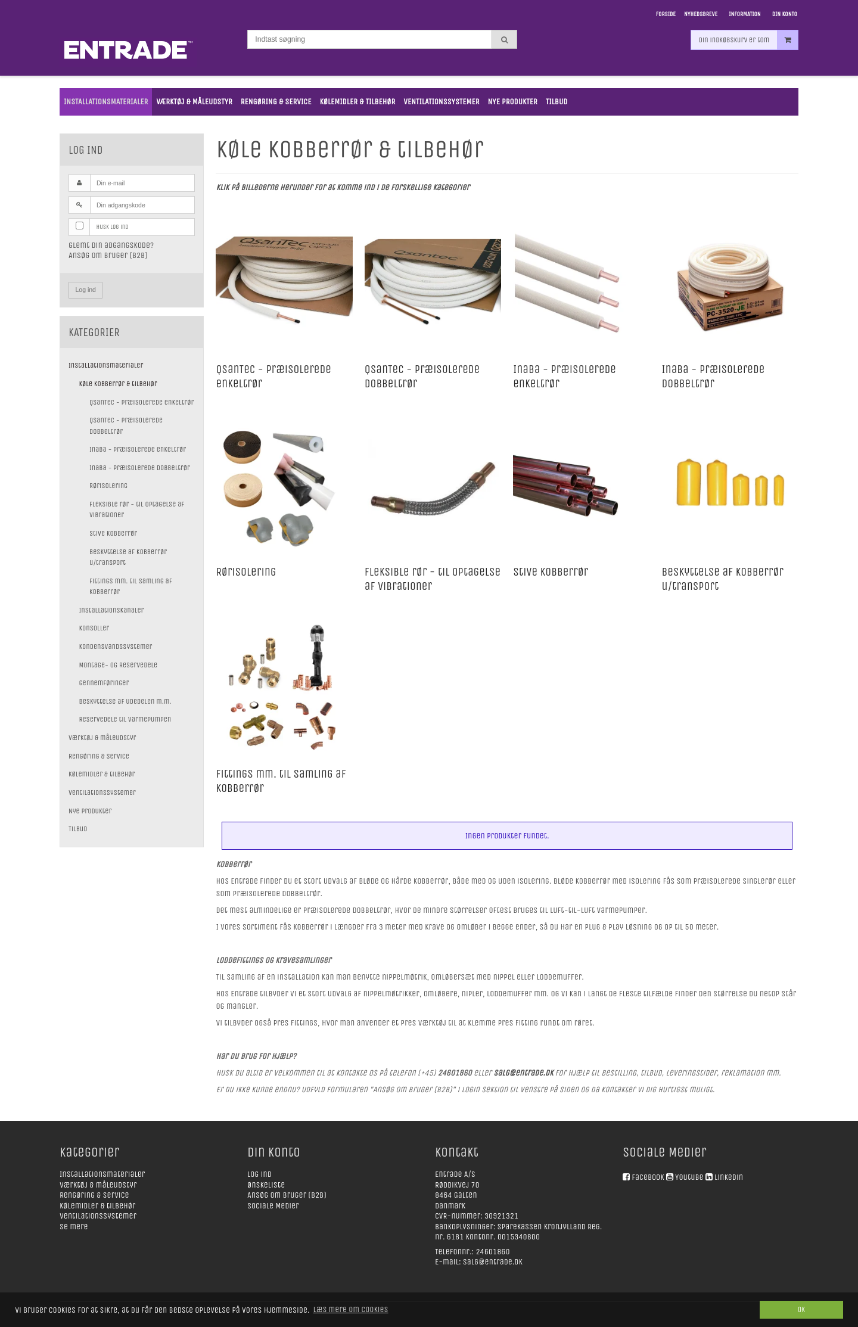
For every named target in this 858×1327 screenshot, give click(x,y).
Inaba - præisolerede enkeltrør (137, 449)
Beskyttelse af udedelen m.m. (125, 701)
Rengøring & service (99, 756)
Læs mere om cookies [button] (350, 1309)
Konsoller (94, 628)
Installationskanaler (111, 610)
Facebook (648, 1177)
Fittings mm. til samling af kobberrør (130, 586)
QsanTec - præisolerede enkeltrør (141, 402)
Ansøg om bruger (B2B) (108, 255)
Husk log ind (113, 227)
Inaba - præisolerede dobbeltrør (139, 468)
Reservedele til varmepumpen (125, 719)
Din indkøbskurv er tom (748, 50)
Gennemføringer (104, 683)
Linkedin (728, 1177)
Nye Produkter (90, 811)
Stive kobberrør (113, 533)
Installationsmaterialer (106, 365)
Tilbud (78, 829)
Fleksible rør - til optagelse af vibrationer (136, 509)
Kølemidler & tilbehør (102, 774)
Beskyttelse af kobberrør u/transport (128, 557)
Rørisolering (108, 485)
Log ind (86, 289)
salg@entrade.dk (493, 1262)
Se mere (74, 1227)
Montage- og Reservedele (118, 665)
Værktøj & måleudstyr (102, 738)
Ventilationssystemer (102, 792)
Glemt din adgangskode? (111, 245)
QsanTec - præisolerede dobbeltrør (126, 425)
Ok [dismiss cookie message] (801, 1309)
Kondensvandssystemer (116, 646)
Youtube (689, 1177)
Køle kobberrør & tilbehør (118, 384)
